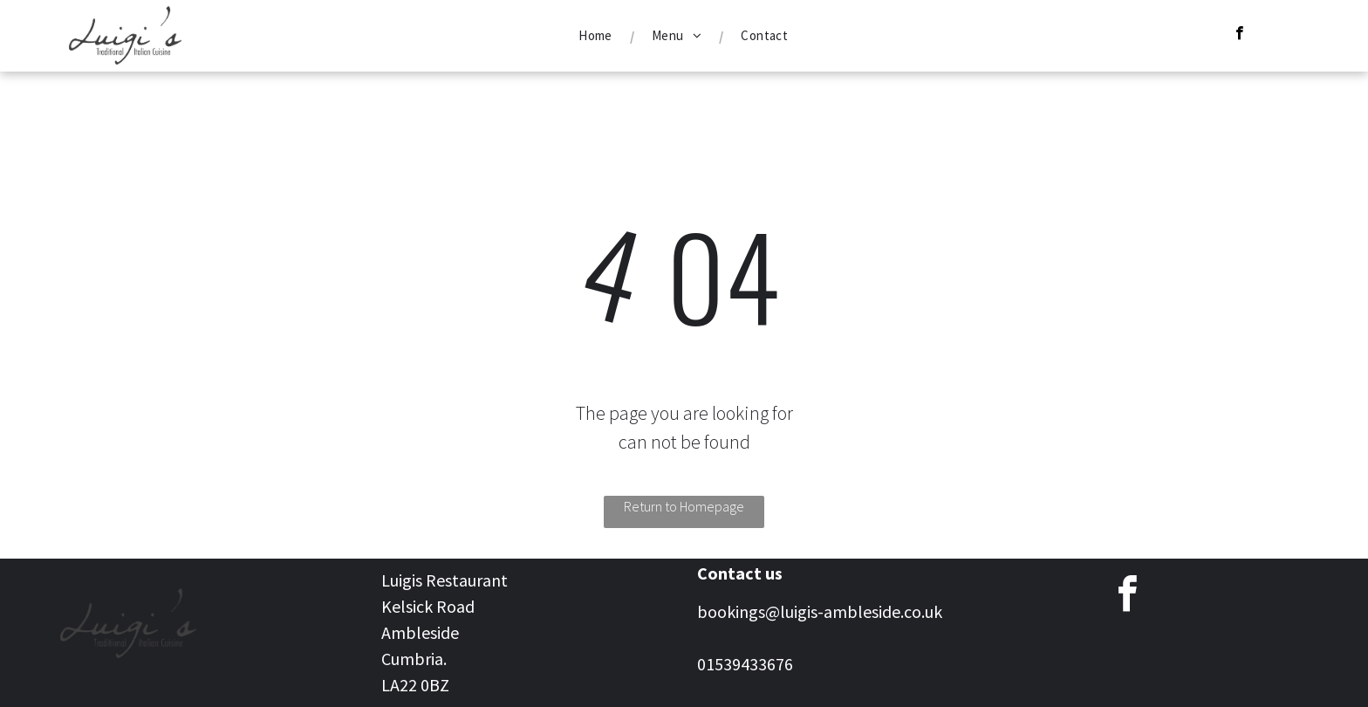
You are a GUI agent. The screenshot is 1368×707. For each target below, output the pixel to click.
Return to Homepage (684, 506)
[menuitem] (597, 35)
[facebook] (1239, 35)
